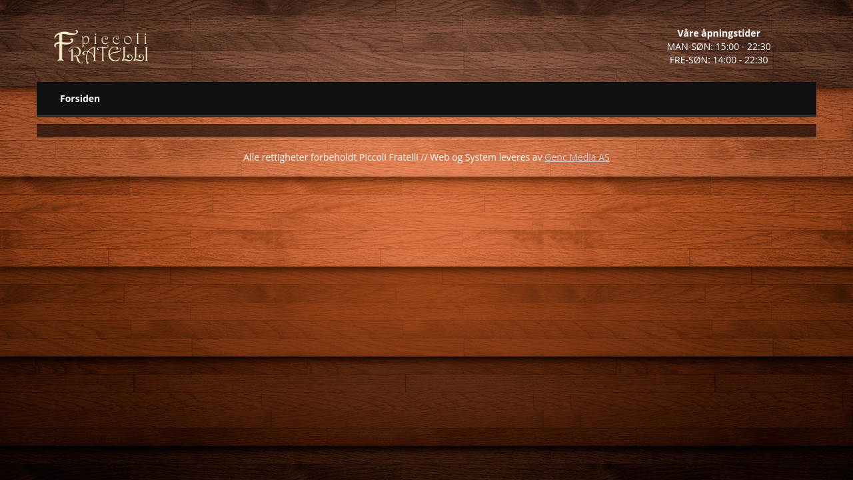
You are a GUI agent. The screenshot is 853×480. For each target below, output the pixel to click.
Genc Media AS (576, 157)
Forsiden (80, 98)
